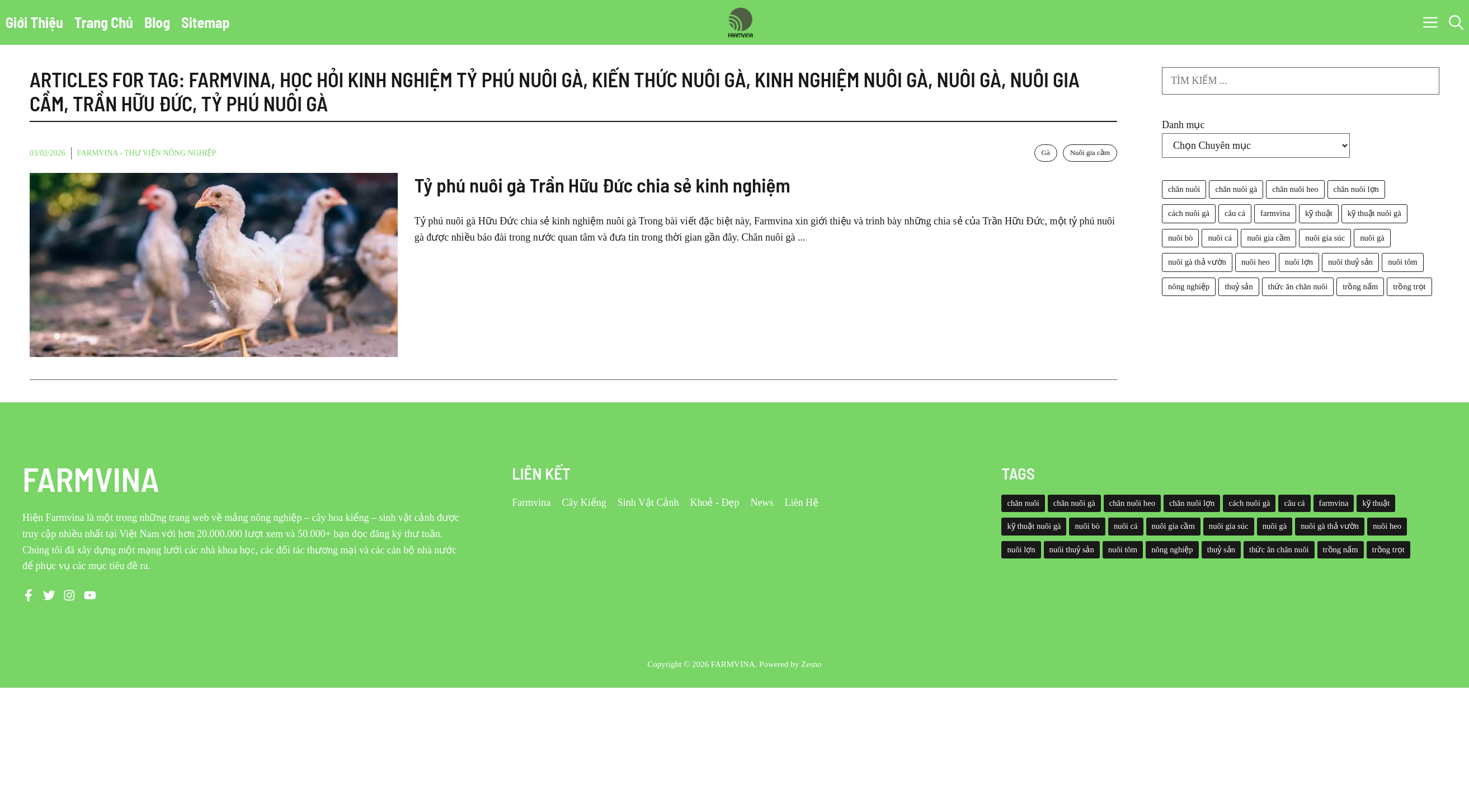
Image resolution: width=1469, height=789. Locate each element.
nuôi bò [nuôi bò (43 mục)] (1180, 237)
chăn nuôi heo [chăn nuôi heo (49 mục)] (1295, 189)
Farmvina (531, 502)
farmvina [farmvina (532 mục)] (1275, 213)
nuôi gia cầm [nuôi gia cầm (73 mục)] (1268, 237)
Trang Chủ (103, 22)
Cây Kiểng (584, 502)
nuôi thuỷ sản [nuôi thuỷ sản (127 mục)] (1350, 261)
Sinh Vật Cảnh (648, 502)
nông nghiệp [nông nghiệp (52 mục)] (1188, 286)
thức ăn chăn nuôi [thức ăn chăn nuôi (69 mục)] (1297, 286)
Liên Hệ (801, 502)
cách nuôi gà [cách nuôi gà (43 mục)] (1188, 213)
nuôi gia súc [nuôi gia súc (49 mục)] (1325, 237)
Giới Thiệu (34, 22)
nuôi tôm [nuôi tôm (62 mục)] (1403, 261)
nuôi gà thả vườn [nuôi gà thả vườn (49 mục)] (1197, 261)
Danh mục (1183, 124)
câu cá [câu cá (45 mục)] (1235, 213)
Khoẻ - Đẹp (714, 502)
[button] (1456, 22)
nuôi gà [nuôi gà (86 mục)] (1372, 237)
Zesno (811, 664)
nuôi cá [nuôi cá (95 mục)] (1220, 237)
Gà (1046, 152)
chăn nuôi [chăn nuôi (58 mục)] (1184, 189)
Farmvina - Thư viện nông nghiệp (146, 153)
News (761, 502)
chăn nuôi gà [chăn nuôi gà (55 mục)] (1236, 189)
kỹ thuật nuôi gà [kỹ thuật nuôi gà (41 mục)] (1374, 213)
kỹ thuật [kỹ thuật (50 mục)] (1319, 213)
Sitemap (205, 22)
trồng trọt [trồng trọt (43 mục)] (1409, 286)
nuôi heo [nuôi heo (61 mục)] (1255, 261)
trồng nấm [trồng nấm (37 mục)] (1360, 286)
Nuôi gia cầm (1090, 152)
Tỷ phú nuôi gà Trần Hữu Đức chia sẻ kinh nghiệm (602, 184)
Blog (157, 22)
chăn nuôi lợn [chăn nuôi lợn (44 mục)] (1356, 189)
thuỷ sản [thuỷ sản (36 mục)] (1239, 286)
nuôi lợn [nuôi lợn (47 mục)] (1299, 261)
